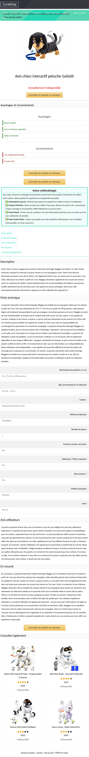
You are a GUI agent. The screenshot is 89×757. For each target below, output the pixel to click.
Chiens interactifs (29, 13)
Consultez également (11, 252)
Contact (39, 752)
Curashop (6, 13)
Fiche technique (9, 237)
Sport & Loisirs (79, 13)
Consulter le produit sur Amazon (44, 94)
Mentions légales (28, 752)
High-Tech (16, 13)
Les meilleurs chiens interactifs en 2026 (53, 13)
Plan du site (49, 752)
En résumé (6, 247)
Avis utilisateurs (9, 242)
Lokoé (65, 752)
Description (6, 233)
